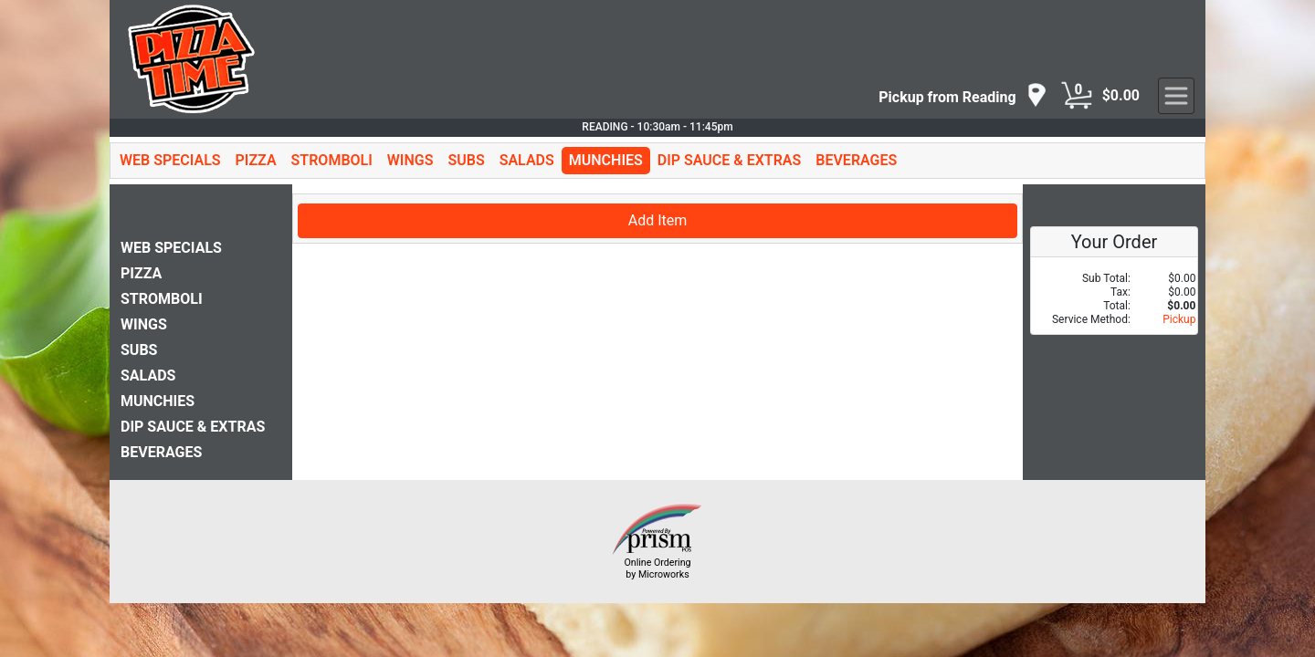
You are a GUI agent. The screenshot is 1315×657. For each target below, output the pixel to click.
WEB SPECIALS (170, 160)
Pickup (1178, 319)
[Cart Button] (1076, 96)
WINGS (410, 160)
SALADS (527, 160)
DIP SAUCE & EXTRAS (730, 160)
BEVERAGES (856, 160)
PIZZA (256, 160)
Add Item (658, 220)
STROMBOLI (332, 160)
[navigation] (962, 96)
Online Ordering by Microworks (657, 568)
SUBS (465, 160)
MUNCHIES (606, 160)
